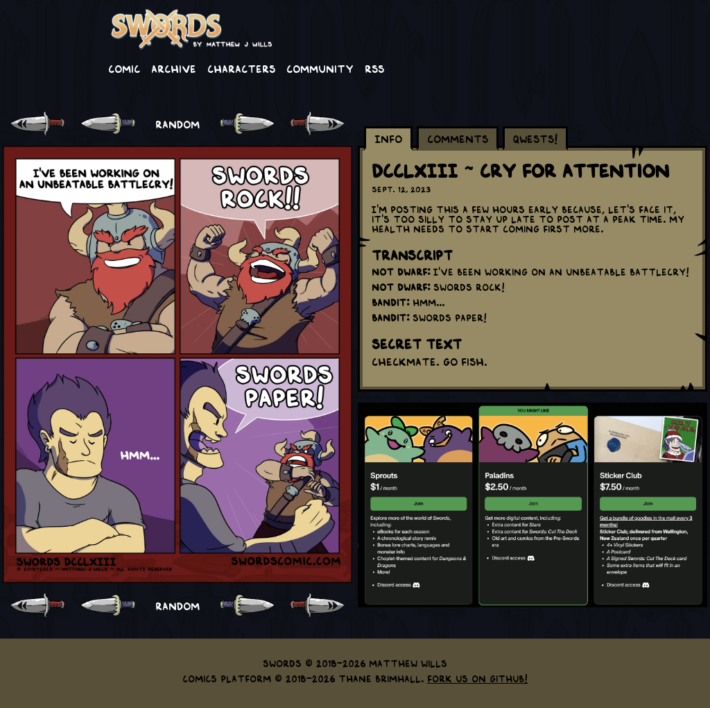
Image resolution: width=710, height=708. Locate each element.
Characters (241, 68)
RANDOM (177, 123)
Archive (173, 68)
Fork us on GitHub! (477, 678)
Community (320, 68)
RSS (374, 68)
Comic (124, 68)
